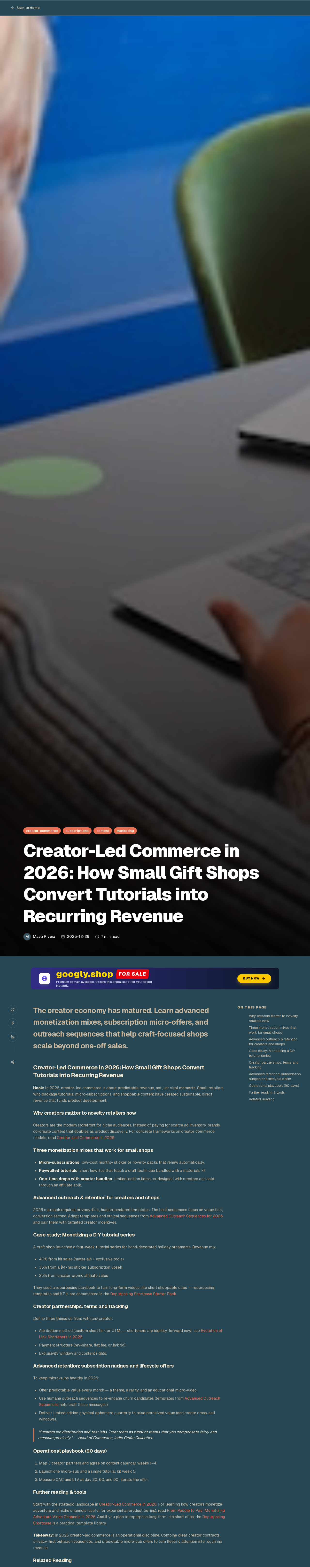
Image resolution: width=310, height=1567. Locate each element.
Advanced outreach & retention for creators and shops (273, 1041)
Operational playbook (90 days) (274, 1085)
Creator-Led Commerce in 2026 (85, 1137)
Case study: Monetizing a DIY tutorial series (272, 1053)
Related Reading (261, 1099)
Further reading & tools (267, 1092)
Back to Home (25, 8)
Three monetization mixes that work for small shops (272, 1030)
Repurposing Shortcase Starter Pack (143, 1293)
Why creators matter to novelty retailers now (273, 1018)
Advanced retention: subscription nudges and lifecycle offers (275, 1076)
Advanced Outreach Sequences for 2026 (186, 1216)
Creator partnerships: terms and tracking (273, 1064)
